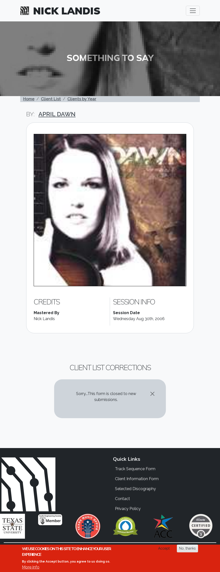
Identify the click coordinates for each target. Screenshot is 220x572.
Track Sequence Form (135, 468)
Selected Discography (135, 488)
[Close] (152, 394)
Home (28, 99)
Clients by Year (81, 99)
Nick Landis (67, 10)
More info (30, 567)
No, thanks (187, 548)
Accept (164, 548)
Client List (51, 99)
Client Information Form (137, 478)
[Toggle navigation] (193, 11)
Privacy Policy (128, 508)
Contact (122, 498)
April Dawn (57, 114)
